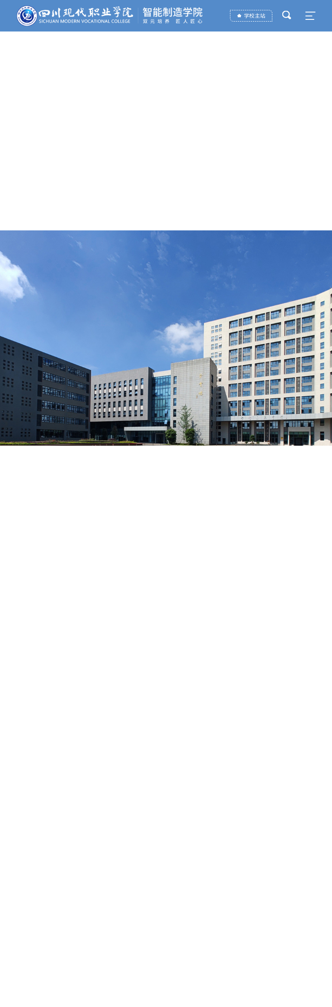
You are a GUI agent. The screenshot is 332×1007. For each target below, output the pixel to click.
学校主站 (254, 16)
